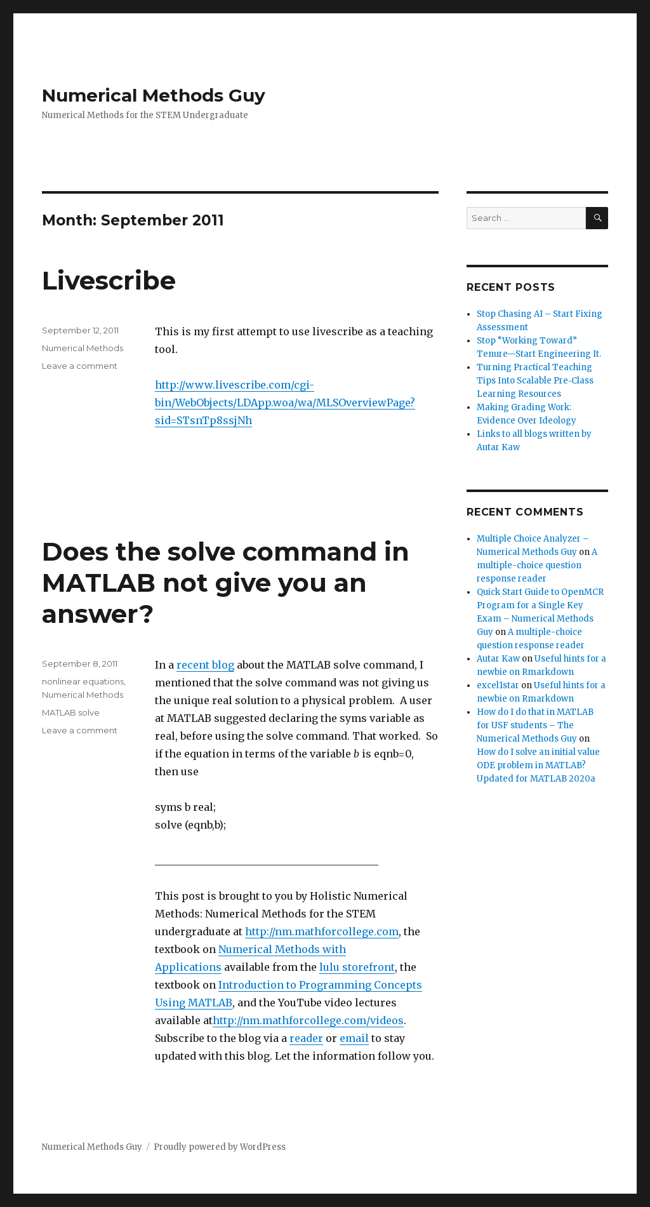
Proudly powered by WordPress (220, 1147)
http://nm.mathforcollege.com (322, 931)
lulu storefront (357, 967)
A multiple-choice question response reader (537, 565)
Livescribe (109, 280)
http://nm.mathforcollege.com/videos (308, 1020)
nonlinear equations (83, 681)
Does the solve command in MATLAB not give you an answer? (225, 582)
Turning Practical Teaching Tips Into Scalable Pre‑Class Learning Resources (535, 380)
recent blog (205, 664)
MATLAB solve (71, 712)
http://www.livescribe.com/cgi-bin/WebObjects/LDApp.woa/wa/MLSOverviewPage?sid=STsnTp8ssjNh (285, 402)
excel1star (498, 685)
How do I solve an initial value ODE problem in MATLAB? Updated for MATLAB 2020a (538, 765)
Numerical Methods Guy (153, 95)
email (354, 1038)
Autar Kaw (498, 658)
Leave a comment (79, 366)
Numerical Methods (82, 348)
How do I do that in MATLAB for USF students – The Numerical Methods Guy (535, 725)
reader (306, 1038)
